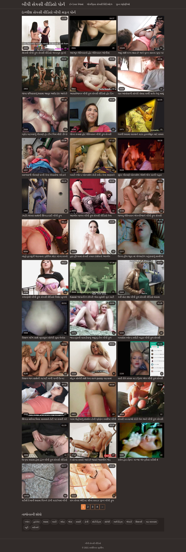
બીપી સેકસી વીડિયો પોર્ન (43, 4)
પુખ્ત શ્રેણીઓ (123, 4)
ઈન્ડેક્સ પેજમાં (76, 4)
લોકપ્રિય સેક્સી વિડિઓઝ (99, 4)
